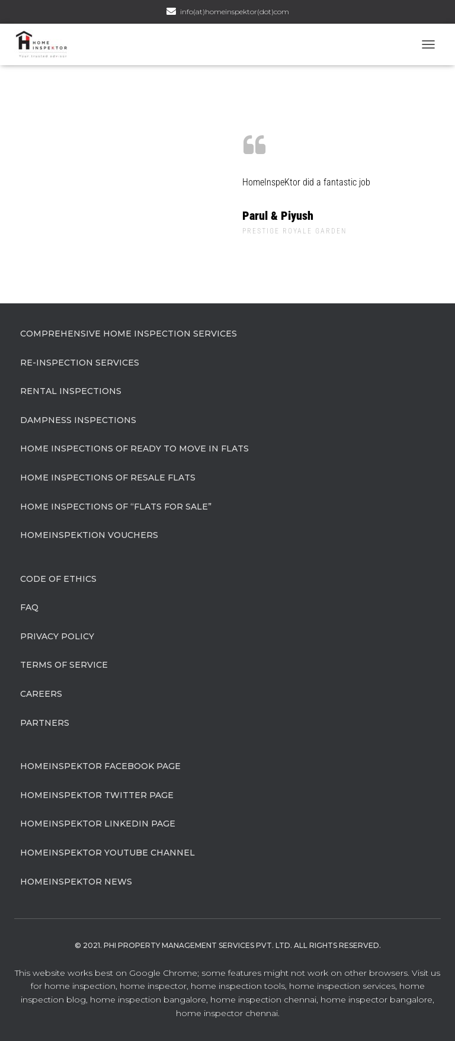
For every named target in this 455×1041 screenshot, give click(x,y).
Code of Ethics (58, 579)
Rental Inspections (70, 391)
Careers (41, 693)
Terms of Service (64, 664)
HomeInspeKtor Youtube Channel (107, 852)
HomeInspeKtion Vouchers (89, 535)
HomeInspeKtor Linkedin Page (97, 823)
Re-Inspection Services (79, 362)
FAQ (29, 607)
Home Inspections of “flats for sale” (116, 506)
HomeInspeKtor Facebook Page (100, 766)
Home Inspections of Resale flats (108, 477)
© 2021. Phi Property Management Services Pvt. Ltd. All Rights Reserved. (228, 945)
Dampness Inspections (78, 420)
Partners (44, 723)
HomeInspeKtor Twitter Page (97, 795)
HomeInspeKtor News (76, 881)
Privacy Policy (57, 636)
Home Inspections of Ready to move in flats (134, 448)
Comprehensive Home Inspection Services (128, 333)
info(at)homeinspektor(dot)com (234, 11)
